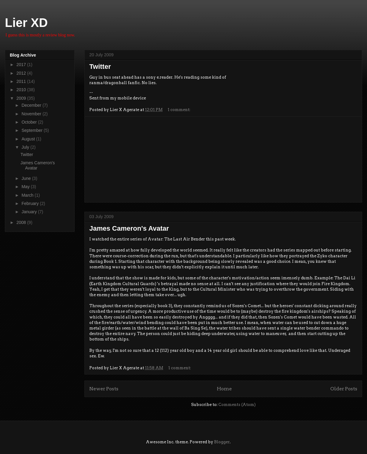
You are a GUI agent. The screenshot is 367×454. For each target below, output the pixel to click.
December (31, 105)
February (30, 203)
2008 (22, 222)
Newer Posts (103, 389)
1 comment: (179, 109)
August (28, 138)
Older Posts (343, 389)
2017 (22, 64)
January (29, 211)
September (32, 130)
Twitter (100, 66)
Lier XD (26, 22)
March (28, 195)
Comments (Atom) (237, 404)
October (29, 122)
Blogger (222, 442)
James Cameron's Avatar (129, 228)
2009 (22, 98)
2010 (22, 89)
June (26, 178)
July (25, 147)
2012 (22, 73)
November (31, 113)
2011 (22, 81)
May (26, 186)
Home (224, 389)
